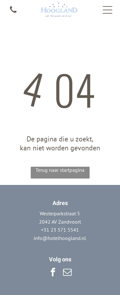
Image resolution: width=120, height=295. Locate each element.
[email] (67, 273)
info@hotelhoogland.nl (60, 238)
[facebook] (52, 273)
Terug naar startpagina (60, 170)
